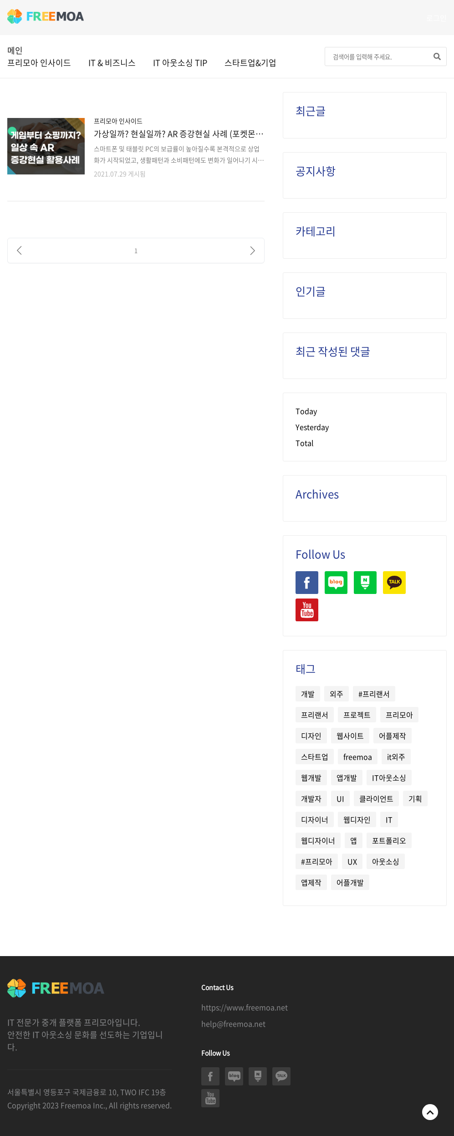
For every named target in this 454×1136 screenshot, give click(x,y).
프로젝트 (357, 714)
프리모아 (399, 714)
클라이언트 (376, 798)
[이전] (19, 250)
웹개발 (311, 777)
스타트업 (314, 756)
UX (352, 861)
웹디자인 (357, 819)
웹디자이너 (318, 840)
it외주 (396, 756)
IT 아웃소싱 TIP (180, 62)
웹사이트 (350, 735)
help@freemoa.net (233, 1023)
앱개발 (347, 777)
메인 (15, 50)
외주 (336, 693)
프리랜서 (314, 714)
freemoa (357, 756)
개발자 (311, 798)
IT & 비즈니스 (112, 62)
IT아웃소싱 (389, 777)
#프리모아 (316, 861)
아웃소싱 (385, 861)
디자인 (311, 735)
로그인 (436, 17)
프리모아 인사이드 (39, 62)
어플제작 (392, 735)
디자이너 (314, 819)
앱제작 (311, 882)
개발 (308, 693)
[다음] (252, 250)
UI (340, 798)
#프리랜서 (374, 693)
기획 (415, 798)
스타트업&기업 (250, 62)
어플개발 (350, 882)
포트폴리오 (389, 840)
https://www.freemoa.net (244, 1007)
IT (389, 819)
